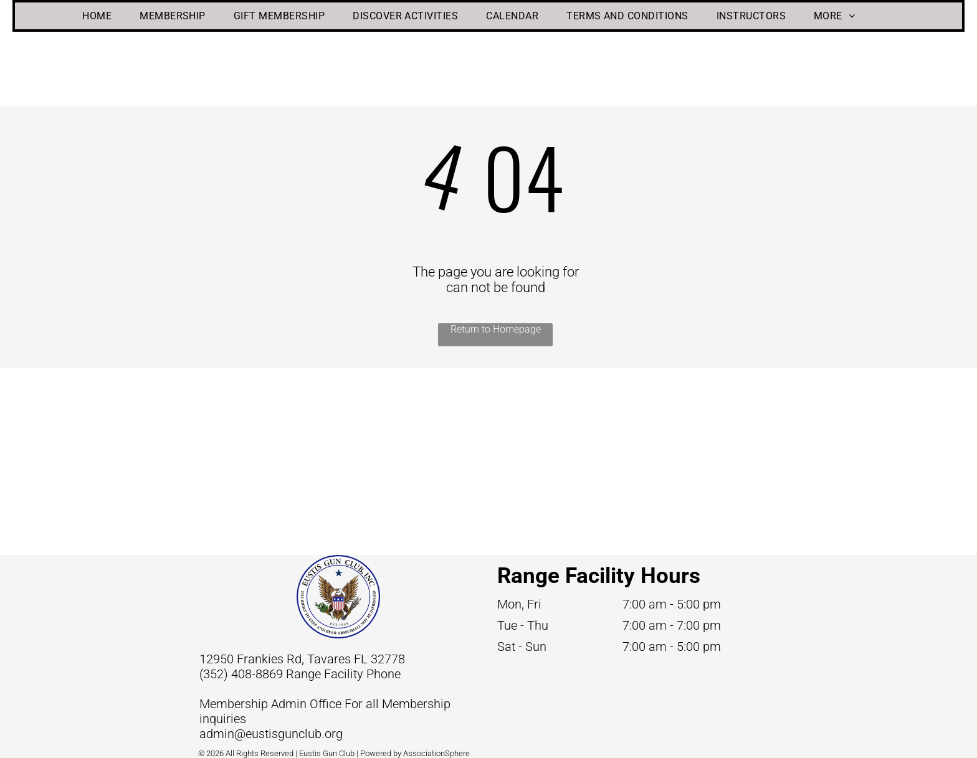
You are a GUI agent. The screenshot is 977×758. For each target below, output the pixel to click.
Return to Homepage (495, 329)
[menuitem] (101, 15)
